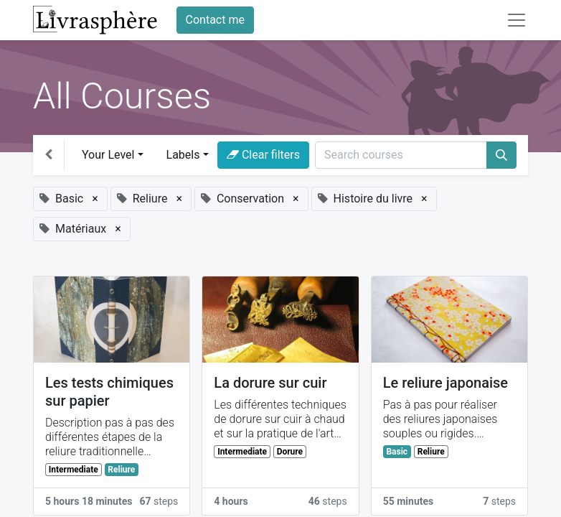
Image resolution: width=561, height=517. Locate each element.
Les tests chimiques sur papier (109, 391)
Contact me (215, 20)
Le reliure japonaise (445, 382)
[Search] (501, 155)
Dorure (290, 452)
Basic (396, 452)
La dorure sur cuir (270, 382)
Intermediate (73, 470)
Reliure (121, 470)
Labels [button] (183, 155)
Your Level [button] (108, 155)
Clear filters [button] (263, 155)
